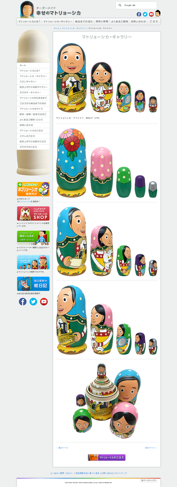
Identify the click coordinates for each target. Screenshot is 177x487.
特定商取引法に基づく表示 (87, 473)
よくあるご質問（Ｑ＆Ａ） (62, 473)
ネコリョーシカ (24, 201)
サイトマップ (121, 473)
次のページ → (151, 448)
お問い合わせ (107, 473)
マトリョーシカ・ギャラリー (74, 28)
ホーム (56, 28)
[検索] (135, 5)
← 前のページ (62, 448)
